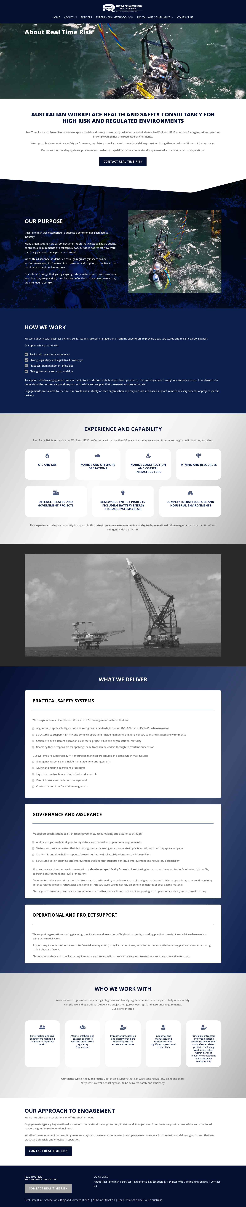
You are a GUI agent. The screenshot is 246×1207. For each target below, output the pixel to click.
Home (56, 17)
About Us (70, 17)
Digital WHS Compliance (153, 17)
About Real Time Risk (106, 1181)
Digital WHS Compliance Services (188, 1181)
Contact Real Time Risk (123, 161)
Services (86, 17)
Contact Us (185, 17)
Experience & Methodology (114, 17)
